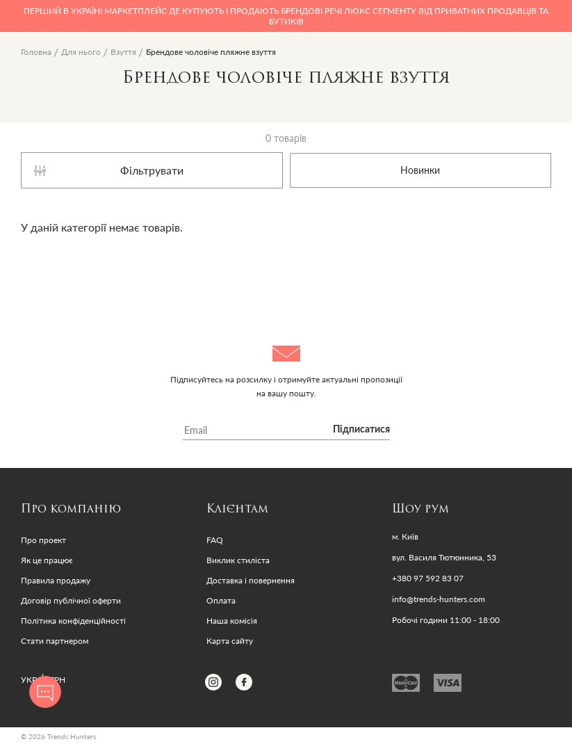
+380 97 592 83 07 (428, 578)
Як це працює (47, 560)
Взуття (123, 52)
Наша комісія (231, 620)
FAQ (214, 540)
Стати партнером (54, 641)
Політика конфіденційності (73, 620)
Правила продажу (55, 580)
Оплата (221, 600)
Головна (36, 52)
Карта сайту (229, 641)
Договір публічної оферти (71, 600)
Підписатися (361, 430)
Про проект (43, 540)
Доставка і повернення (250, 580)
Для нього (81, 52)
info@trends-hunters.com (438, 599)
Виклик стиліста (238, 560)
